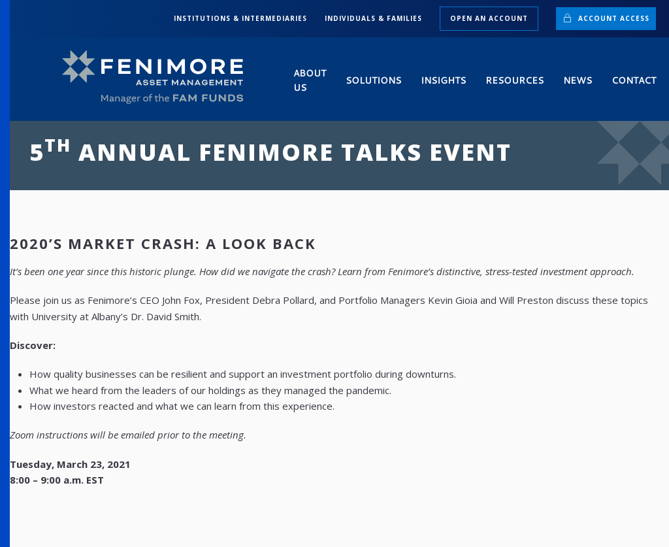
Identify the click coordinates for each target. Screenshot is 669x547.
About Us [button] (309, 81)
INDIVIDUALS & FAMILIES (373, 18)
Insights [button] (443, 80)
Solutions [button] (373, 80)
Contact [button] (634, 80)
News (577, 80)
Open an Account (489, 18)
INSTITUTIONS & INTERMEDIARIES (240, 18)
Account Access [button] (606, 18)
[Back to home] (158, 77)
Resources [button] (514, 80)
